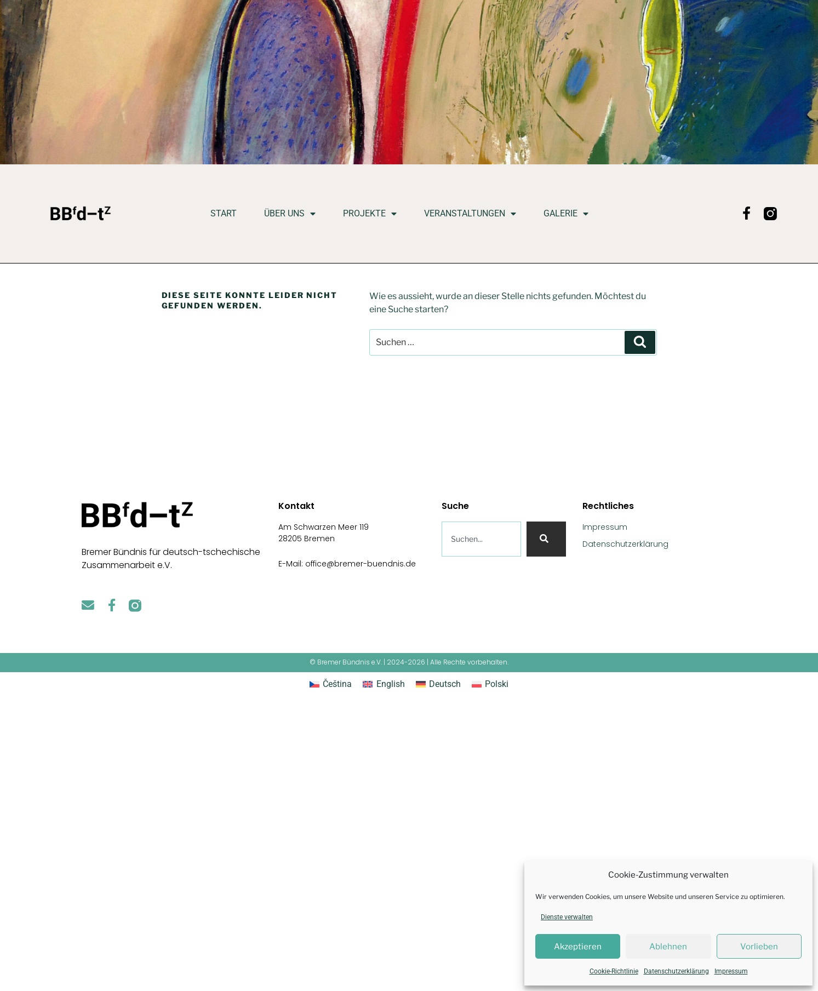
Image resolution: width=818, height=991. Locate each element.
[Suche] (546, 539)
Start (223, 213)
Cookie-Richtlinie (614, 971)
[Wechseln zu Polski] (490, 684)
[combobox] (481, 539)
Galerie (566, 213)
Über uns (290, 213)
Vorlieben (759, 947)
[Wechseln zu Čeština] (330, 684)
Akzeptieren (578, 947)
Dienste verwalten (567, 917)
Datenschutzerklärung (676, 971)
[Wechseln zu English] (383, 684)
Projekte (370, 213)
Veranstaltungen (470, 213)
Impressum (731, 971)
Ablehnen (668, 947)
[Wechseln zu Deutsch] (438, 684)
